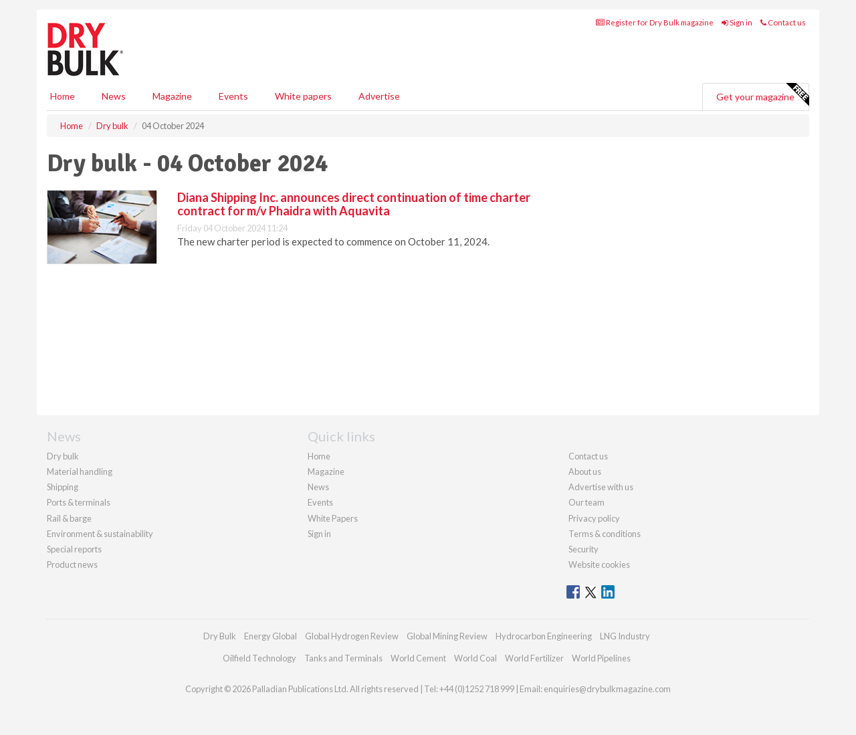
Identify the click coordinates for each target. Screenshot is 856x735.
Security (583, 549)
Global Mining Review (447, 636)
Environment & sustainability (100, 533)
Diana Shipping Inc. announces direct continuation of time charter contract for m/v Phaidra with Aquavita (353, 204)
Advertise (379, 96)
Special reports (74, 549)
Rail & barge (69, 518)
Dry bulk (63, 456)
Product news (72, 564)
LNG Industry (625, 636)
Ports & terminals (78, 502)
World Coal (475, 658)
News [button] (114, 96)
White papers (303, 96)
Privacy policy (594, 518)
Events (233, 96)
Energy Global (270, 636)
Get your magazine (762, 95)
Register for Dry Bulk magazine (655, 22)
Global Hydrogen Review (352, 636)
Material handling (79, 471)
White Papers (333, 518)
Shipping (62, 487)
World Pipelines (601, 658)
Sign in (737, 22)
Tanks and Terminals (343, 658)
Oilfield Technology (259, 658)
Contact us (783, 22)
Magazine (172, 96)
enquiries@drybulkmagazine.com (607, 689)
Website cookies (599, 564)
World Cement (418, 658)
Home (62, 96)
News (318, 487)
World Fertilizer (534, 658)
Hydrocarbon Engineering (544, 636)
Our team (586, 502)
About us (584, 471)
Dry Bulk (219, 636)
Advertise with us (600, 487)
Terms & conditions (604, 533)
